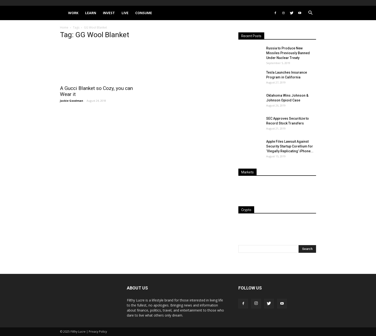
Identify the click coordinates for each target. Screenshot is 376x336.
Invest (109, 13)
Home (64, 27)
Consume (143, 13)
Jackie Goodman (71, 100)
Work (73, 13)
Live (125, 13)
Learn (90, 13)
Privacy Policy (98, 332)
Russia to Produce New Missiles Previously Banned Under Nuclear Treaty (288, 53)
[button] (310, 13)
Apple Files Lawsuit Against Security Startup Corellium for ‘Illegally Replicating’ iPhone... (289, 146)
